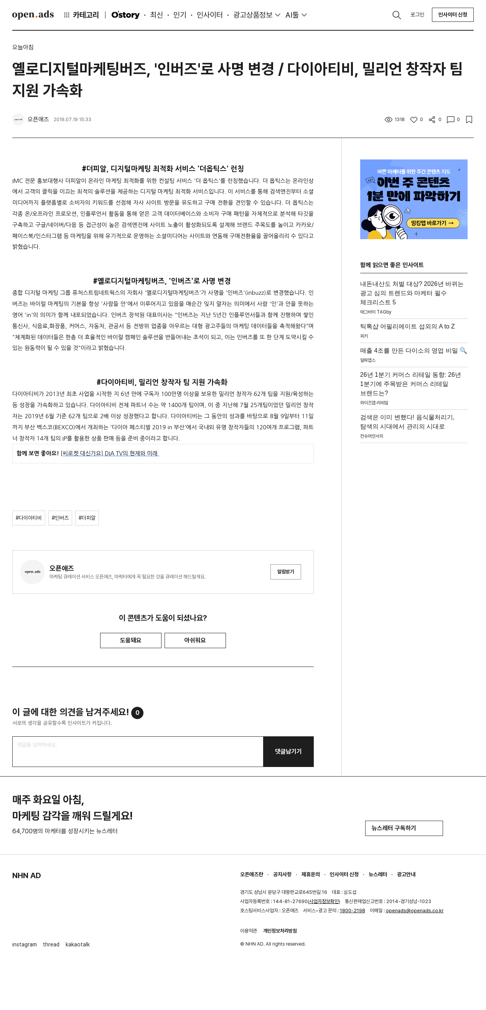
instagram (24, 944)
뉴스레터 (378, 874)
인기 (179, 15)
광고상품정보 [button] (252, 15)
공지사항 (282, 874)
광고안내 (406, 874)
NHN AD (26, 875)
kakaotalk (78, 944)
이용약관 (248, 931)
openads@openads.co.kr (415, 910)
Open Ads (33, 15)
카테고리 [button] (81, 15)
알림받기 (285, 572)
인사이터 (210, 15)
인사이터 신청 (452, 14)
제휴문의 (310, 874)
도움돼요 (131, 640)
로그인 (417, 14)
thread (51, 944)
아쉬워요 (195, 640)
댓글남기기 (288, 751)
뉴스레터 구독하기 (404, 828)
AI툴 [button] (292, 15)
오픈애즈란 (251, 874)
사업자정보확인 (324, 901)
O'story (125, 15)
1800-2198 (352, 910)
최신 (156, 15)
